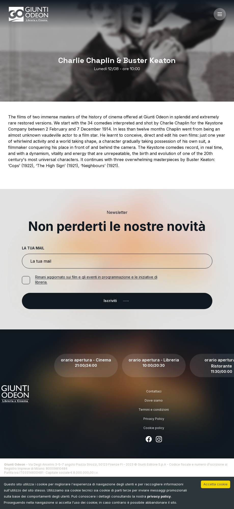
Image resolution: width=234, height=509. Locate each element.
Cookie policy (153, 428)
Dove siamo (154, 400)
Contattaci (153, 391)
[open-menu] (220, 14)
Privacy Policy (153, 419)
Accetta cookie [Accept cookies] (215, 484)
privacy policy (159, 496)
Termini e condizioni (154, 409)
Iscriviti (117, 301)
